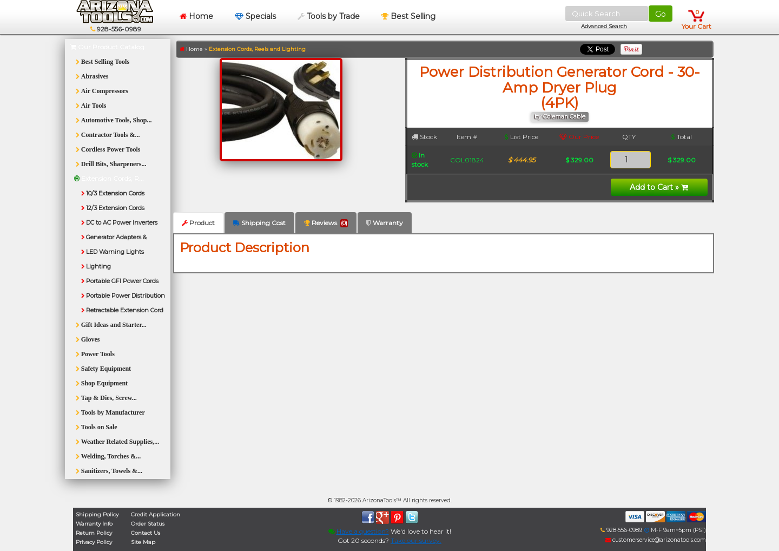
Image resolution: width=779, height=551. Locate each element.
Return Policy (94, 532)
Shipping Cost (259, 223)
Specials (255, 16)
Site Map (143, 542)
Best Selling (408, 16)
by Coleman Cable (559, 116)
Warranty (384, 223)
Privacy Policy (94, 542)
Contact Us (145, 532)
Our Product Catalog (107, 47)
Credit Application (155, 514)
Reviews (326, 223)
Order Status (147, 523)
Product (198, 223)
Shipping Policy (97, 514)
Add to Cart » (659, 187)
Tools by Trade (329, 16)
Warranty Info (94, 523)
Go (660, 14)
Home (196, 16)
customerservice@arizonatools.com (655, 539)
